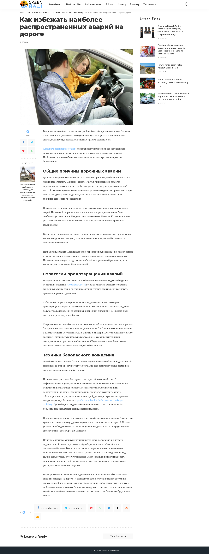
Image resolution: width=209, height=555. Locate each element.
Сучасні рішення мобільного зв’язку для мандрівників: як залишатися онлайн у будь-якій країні (27, 192)
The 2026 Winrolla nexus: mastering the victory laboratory (171, 82)
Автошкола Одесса (76, 284)
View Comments (115, 536)
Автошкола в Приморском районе (60, 148)
